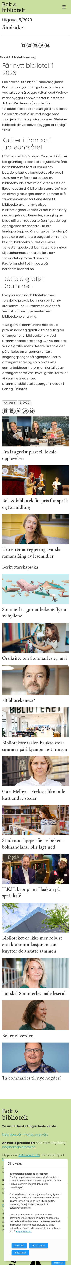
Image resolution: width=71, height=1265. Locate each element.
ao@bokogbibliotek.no (18, 1147)
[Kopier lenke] (41, 45)
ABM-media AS (29, 1155)
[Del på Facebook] (23, 45)
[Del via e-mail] (35, 45)
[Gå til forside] (28, 7)
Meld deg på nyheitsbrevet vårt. (25, 1134)
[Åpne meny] (64, 7)
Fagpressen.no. (24, 1231)
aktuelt (9, 403)
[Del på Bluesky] (47, 45)
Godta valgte (38, 1245)
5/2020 (24, 403)
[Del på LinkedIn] (29, 45)
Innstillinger (58, 1263)
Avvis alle (19, 1245)
